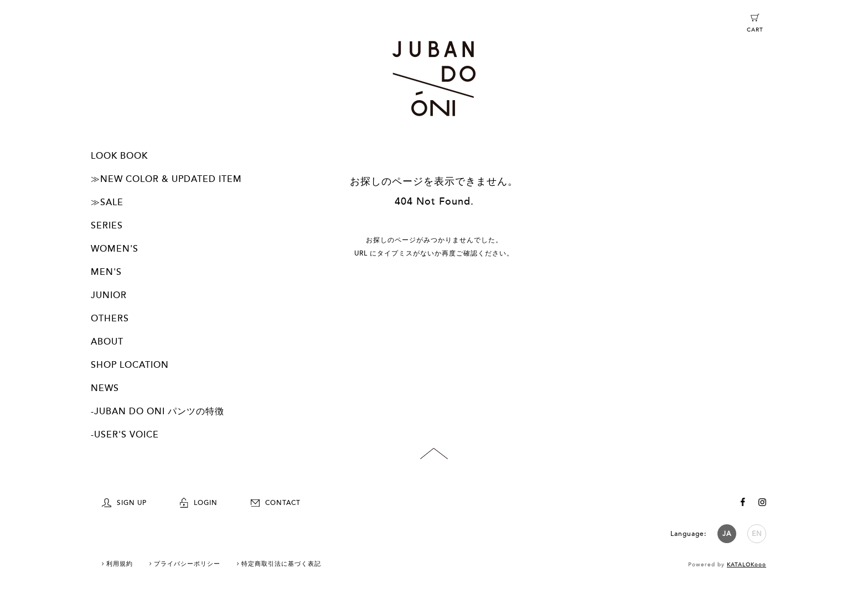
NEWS (105, 388)
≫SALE (107, 202)
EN (757, 534)
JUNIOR (109, 295)
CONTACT (276, 503)
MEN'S (106, 272)
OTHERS (110, 318)
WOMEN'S (114, 248)
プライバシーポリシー (187, 563)
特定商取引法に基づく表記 (281, 563)
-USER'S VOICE (125, 434)
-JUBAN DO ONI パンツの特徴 (157, 411)
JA (726, 534)
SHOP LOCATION (130, 365)
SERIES (107, 225)
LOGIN (199, 503)
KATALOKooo (746, 564)
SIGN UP (124, 502)
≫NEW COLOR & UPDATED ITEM (166, 179)
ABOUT (107, 341)
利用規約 (119, 563)
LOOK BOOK (119, 155)
